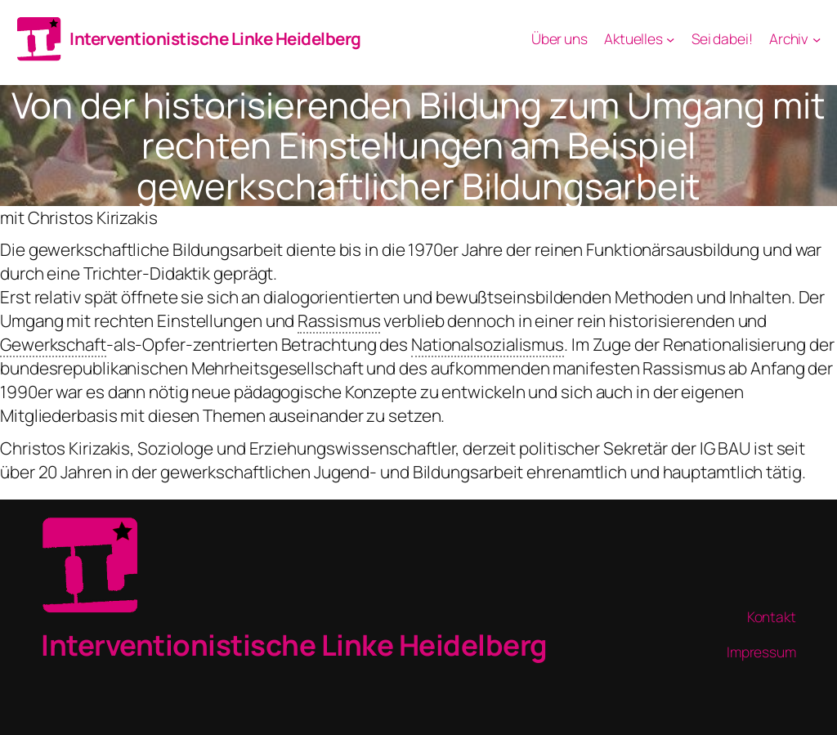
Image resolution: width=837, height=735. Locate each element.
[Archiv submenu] (816, 38)
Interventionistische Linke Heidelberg (215, 38)
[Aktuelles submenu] (670, 38)
